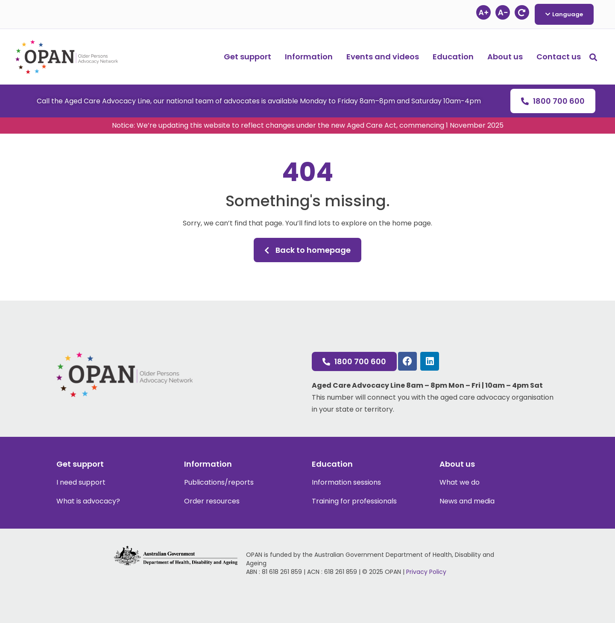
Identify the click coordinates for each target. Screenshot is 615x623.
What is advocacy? (88, 501)
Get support (247, 56)
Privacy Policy (426, 571)
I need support (80, 482)
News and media (467, 501)
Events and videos (382, 56)
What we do (459, 482)
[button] (593, 57)
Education (453, 56)
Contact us (558, 56)
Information (309, 56)
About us (505, 56)
